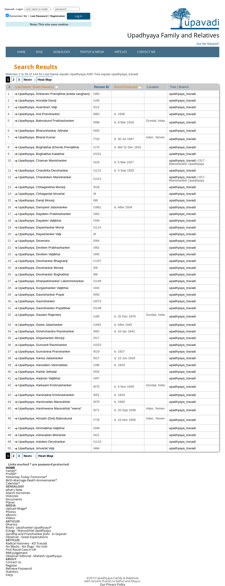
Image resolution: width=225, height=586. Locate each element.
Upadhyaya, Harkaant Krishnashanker (45, 385)
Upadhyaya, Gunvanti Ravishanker (42, 345)
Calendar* (13, 483)
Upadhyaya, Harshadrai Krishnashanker (46, 395)
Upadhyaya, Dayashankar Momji (41, 227)
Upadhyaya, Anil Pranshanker (39, 114)
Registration (58, 16)
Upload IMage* (16, 508)
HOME (10, 467)
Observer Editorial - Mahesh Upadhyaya (34, 556)
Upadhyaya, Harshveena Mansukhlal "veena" (50, 408)
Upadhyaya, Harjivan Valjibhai (39, 378)
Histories (12, 496)
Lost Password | (40, 16)
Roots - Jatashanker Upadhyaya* (29, 527)
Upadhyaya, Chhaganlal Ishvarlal (41, 193)
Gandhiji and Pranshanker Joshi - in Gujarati (36, 534)
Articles (120, 52)
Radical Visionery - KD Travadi (26, 543)
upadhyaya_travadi (182, 94)
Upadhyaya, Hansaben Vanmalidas (43, 365)
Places (10, 502)
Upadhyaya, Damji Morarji (36, 200)
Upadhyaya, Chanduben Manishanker (44, 177)
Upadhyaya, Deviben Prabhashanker (44, 247)
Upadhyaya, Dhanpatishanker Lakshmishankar (51, 281)
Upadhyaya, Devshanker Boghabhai (43, 274)
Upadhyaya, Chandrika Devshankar (43, 170)
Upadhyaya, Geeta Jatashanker (40, 324)
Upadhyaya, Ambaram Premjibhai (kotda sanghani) (54, 94)
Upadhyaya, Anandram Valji (37, 107)
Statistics (12, 571)
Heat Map (45, 79)
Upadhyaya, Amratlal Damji (37, 100)
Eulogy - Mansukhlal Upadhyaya (28, 530)
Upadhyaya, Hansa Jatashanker (40, 358)
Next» (27, 79)
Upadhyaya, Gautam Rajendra (39, 314)
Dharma (11, 524)
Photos (11, 512)
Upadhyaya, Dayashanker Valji (39, 234)
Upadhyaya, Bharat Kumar (37, 137)
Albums (11, 515)
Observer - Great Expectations (27, 537)
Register (11, 565)
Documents (14, 499)
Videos (10, 518)
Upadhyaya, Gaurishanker (36, 301)
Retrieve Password (19, 568)
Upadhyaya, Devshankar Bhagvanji (43, 261)
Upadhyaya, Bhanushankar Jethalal (43, 130)
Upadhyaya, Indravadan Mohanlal (42, 435)
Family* (11, 471)
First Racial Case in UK (21, 549)
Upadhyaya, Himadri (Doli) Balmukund (45, 418)
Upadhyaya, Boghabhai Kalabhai (41, 154)
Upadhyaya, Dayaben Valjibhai (39, 220)
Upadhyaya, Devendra (34, 240)
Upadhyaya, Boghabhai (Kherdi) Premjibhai (48, 147)
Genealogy (61, 52)
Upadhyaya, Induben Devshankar (41, 441)
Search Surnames (18, 493)
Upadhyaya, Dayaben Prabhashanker (44, 214)
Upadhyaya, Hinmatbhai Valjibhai (41, 428)
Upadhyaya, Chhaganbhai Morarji (42, 187)
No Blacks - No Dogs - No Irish (26, 546)
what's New (14, 490)
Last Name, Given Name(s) (37, 87)
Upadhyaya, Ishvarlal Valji (36, 448)
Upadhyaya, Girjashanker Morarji (41, 338)
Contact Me (146, 52)
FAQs (39, 52)
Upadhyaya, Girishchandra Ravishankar (46, 331)
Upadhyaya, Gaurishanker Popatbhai (44, 308)
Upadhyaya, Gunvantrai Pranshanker (44, 351)
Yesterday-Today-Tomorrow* (26, 477)
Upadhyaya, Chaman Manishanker (42, 160)
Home (21, 52)
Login (19, 9)
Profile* (11, 474)
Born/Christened (127, 87)
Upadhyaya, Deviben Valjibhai (39, 254)
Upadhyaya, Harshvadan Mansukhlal (44, 402)
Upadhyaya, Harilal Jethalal (37, 371)
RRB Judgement (17, 553)
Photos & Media (92, 52)
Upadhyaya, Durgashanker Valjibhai (43, 288)
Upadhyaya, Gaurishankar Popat (41, 294)
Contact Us (13, 562)
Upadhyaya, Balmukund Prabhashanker (46, 120)
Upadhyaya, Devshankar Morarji (40, 268)
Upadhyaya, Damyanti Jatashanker (42, 207)
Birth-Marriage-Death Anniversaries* (31, 480)
